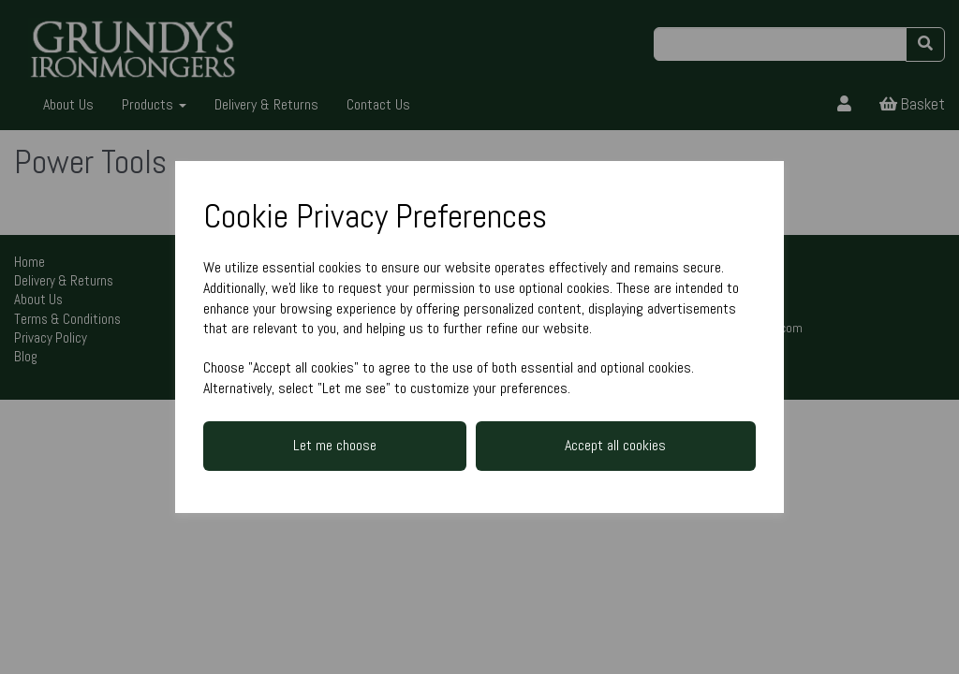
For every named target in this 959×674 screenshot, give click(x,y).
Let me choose (334, 445)
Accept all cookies (615, 445)
